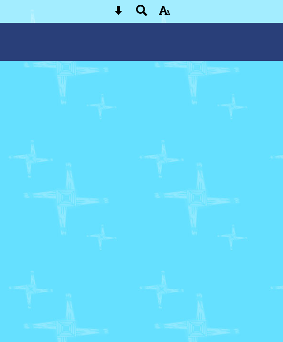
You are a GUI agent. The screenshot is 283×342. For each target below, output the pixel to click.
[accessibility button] (164, 14)
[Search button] (141, 14)
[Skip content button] (118, 14)
